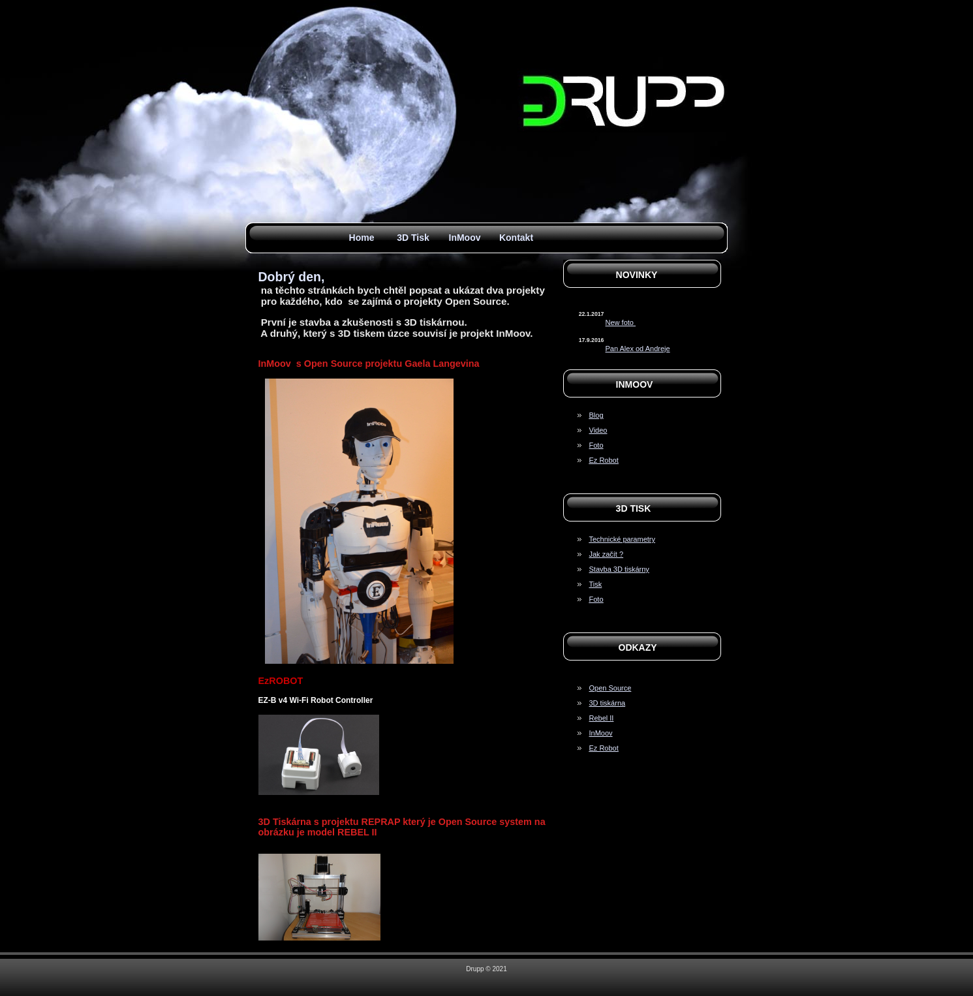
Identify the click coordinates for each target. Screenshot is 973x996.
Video (598, 430)
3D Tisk (413, 237)
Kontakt (516, 237)
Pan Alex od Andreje (638, 348)
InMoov (465, 237)
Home (362, 237)
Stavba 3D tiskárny (619, 569)
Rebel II (601, 718)
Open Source (610, 688)
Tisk (595, 584)
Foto (596, 445)
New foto (621, 322)
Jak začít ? (606, 554)
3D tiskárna (607, 703)
